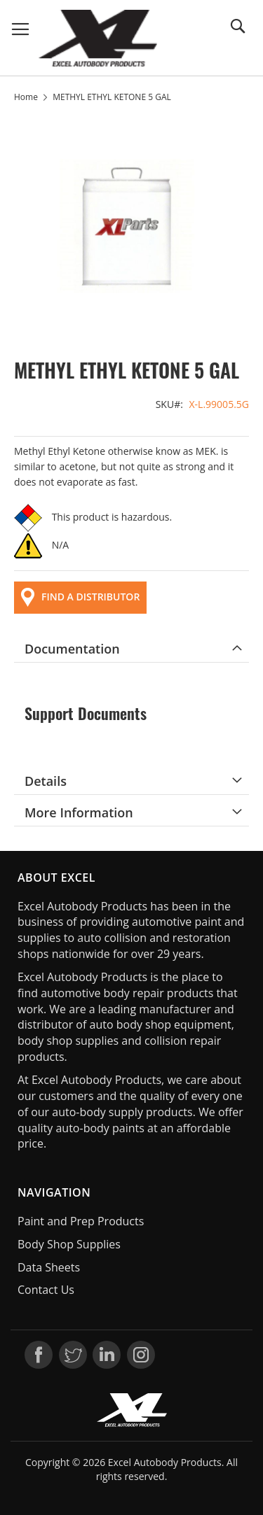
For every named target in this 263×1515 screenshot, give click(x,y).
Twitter (73, 1354)
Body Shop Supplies (69, 1244)
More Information (79, 812)
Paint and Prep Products (81, 1221)
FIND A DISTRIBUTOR (80, 597)
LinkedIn (106, 1354)
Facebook (38, 1354)
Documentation (72, 648)
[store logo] (98, 38)
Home (26, 97)
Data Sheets (49, 1267)
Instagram (141, 1354)
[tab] (131, 649)
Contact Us (46, 1289)
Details (46, 781)
